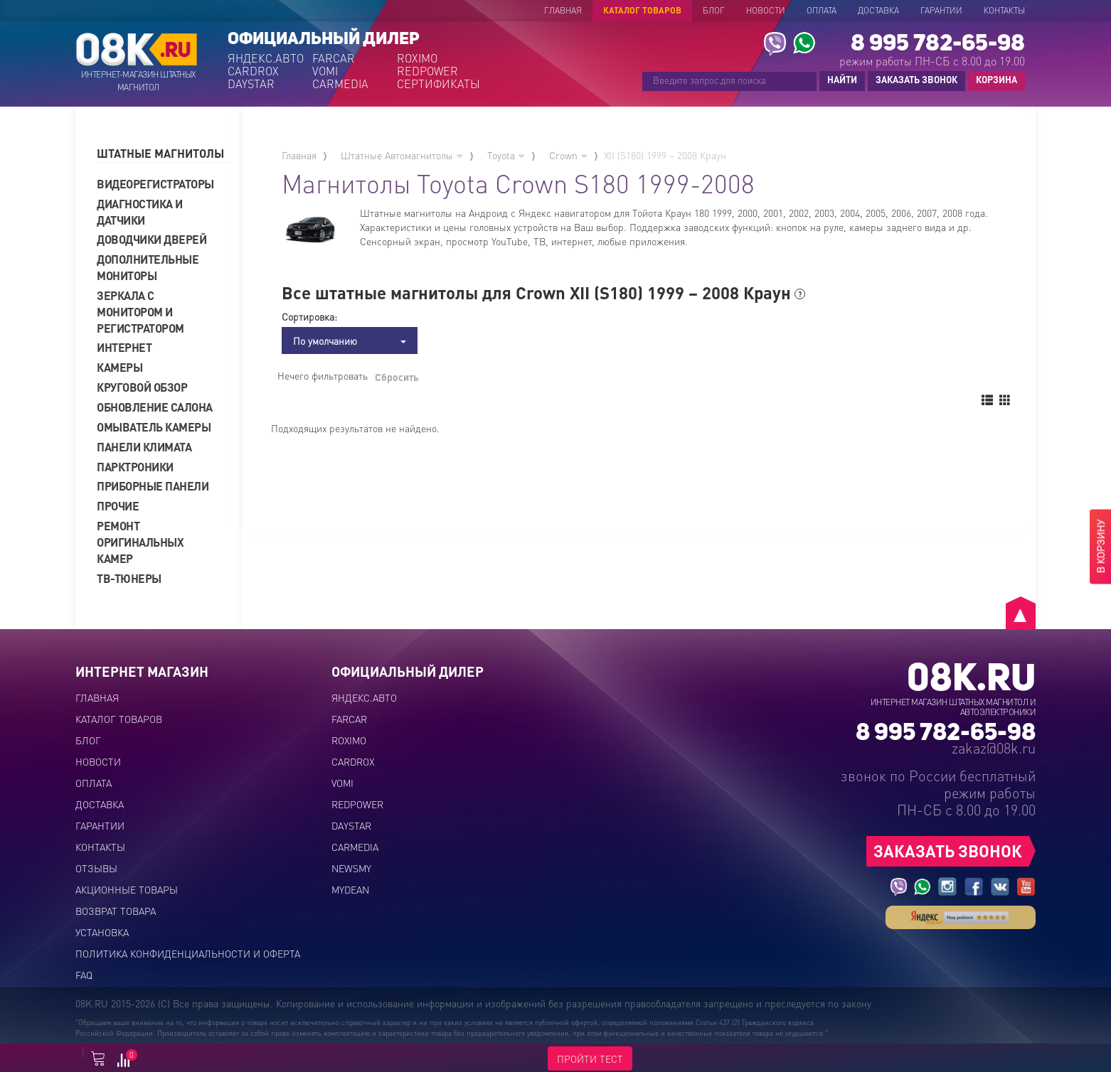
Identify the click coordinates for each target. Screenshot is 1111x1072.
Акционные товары (126, 889)
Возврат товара (115, 910)
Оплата (821, 10)
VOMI (325, 71)
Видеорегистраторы (155, 183)
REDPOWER (427, 71)
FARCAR (333, 58)
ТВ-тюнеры (129, 578)
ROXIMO (417, 58)
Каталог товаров (642, 10)
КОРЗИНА (993, 80)
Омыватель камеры (154, 426)
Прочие (118, 505)
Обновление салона (155, 407)
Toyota (506, 155)
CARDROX (253, 71)
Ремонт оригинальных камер (140, 542)
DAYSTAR (251, 83)
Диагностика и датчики (140, 211)
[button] (164, 154)
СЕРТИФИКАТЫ (438, 83)
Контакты (1004, 10)
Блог (714, 10)
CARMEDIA (340, 83)
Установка (102, 932)
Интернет (124, 347)
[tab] (164, 154)
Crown (568, 155)
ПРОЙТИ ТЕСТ (590, 1058)
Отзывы (96, 868)
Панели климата (144, 446)
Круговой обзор (142, 387)
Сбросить (396, 376)
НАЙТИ (842, 79)
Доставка (878, 10)
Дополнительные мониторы (147, 267)
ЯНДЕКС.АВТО (266, 58)
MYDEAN (350, 889)
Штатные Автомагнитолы (402, 155)
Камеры (119, 367)
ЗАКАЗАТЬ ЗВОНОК (916, 79)
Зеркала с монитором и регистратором (140, 312)
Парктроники (135, 466)
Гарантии (941, 10)
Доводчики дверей (151, 239)
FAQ (83, 974)
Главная (563, 10)
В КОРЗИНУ (1100, 547)
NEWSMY (351, 868)
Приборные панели (152, 485)
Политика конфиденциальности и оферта (187, 953)
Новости (765, 10)
